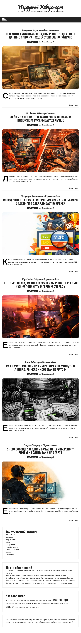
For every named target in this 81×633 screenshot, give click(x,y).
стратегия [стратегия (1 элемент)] (28, 607)
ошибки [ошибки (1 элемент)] (51, 603)
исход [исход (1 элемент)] (49, 600)
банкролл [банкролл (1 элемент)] (26, 600)
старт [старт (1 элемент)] (16, 607)
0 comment (73, 105)
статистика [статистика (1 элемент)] (22, 607)
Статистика (54, 30)
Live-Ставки (31, 113)
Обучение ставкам (40, 30)
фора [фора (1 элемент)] (37, 607)
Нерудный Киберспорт (40, 7)
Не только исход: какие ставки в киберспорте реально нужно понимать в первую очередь (40, 284)
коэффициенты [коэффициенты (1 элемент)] (10, 603)
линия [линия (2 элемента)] (28, 603)
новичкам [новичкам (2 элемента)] (36, 603)
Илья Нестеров (47, 41)
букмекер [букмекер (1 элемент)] (32, 600)
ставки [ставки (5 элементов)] (10, 607)
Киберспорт (27, 30)
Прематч (51, 113)
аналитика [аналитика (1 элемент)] (20, 600)
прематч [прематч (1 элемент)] (56, 603)
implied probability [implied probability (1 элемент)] (11, 600)
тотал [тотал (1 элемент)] (33, 607)
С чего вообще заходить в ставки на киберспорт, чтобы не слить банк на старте (40, 451)
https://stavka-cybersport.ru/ (60, 622)
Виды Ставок (27, 279)
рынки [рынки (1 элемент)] (61, 603)
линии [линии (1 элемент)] (23, 603)
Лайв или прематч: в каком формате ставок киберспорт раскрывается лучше (40, 118)
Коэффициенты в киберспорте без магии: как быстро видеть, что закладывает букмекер (40, 201)
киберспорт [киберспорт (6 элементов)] (60, 600)
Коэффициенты (38, 196)
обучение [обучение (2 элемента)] (45, 603)
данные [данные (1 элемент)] (45, 600)
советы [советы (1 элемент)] (66, 603)
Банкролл (27, 445)
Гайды (27, 362)
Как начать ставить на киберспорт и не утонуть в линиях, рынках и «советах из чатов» (40, 367)
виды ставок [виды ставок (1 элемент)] (39, 600)
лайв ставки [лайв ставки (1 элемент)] (18, 603)
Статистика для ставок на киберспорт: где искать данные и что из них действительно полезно (40, 35)
